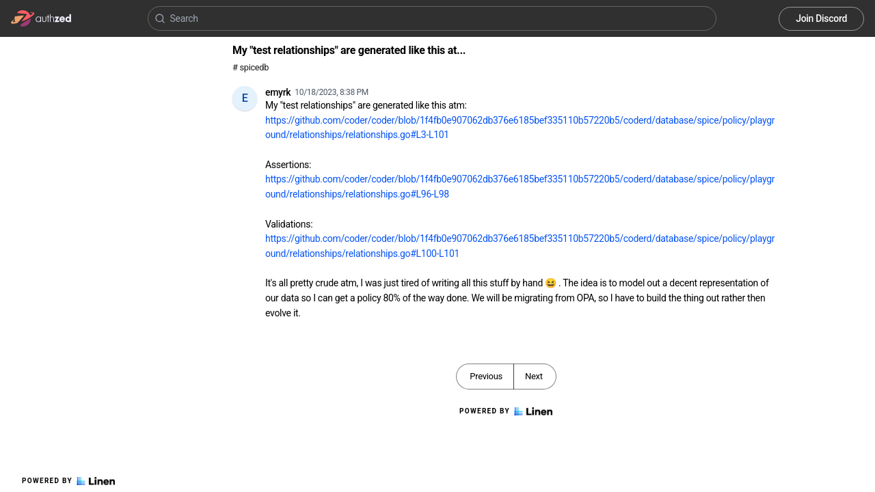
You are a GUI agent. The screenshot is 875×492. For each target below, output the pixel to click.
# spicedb (250, 67)
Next (534, 376)
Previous (486, 376)
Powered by (68, 481)
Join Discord (821, 18)
